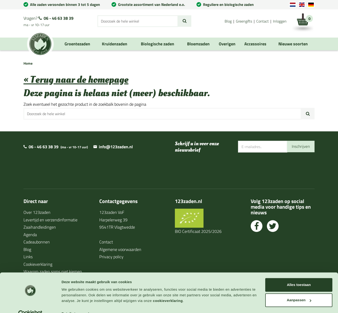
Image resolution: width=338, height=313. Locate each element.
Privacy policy (111, 257)
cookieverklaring (168, 291)
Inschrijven (300, 146)
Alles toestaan (299, 275)
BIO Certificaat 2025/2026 (198, 231)
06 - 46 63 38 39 (58, 18)
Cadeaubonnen (36, 242)
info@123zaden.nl (116, 147)
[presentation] (273, 168)
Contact (262, 21)
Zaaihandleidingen (39, 227)
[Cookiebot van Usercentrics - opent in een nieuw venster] (30, 303)
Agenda (30, 234)
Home (28, 63)
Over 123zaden (36, 212)
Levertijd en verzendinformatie (50, 220)
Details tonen (72, 304)
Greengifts (244, 21)
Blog (228, 21)
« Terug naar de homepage (75, 79)
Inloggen (280, 21)
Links (28, 257)
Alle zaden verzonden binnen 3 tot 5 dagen (65, 4)
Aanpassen (299, 290)
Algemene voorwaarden (120, 249)
